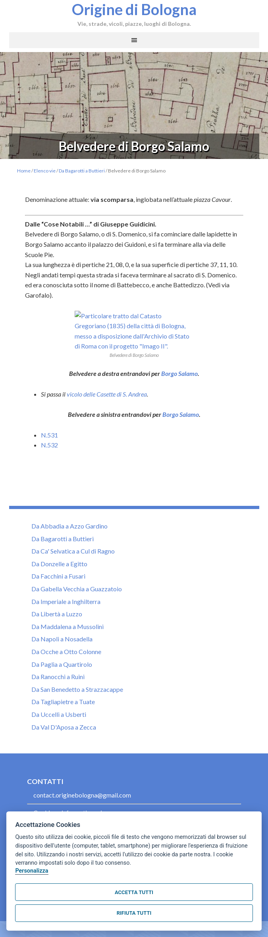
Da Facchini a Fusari (58, 596)
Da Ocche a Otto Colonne (66, 671)
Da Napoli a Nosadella (62, 659)
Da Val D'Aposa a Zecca (63, 747)
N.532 (49, 465)
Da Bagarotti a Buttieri (82, 171)
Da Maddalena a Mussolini (67, 646)
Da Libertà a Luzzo (56, 633)
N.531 (49, 455)
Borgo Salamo (179, 393)
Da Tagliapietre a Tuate (63, 722)
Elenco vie (45, 171)
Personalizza (31, 870)
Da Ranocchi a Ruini (58, 696)
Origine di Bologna (134, 9)
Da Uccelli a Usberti (58, 734)
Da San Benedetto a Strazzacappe (77, 709)
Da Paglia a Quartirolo (61, 684)
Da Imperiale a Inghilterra (65, 621)
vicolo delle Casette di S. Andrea (107, 414)
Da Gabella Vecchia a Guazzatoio (76, 608)
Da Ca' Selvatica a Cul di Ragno (73, 571)
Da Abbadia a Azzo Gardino (69, 546)
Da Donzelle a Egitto (59, 583)
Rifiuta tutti (134, 913)
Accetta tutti (134, 892)
